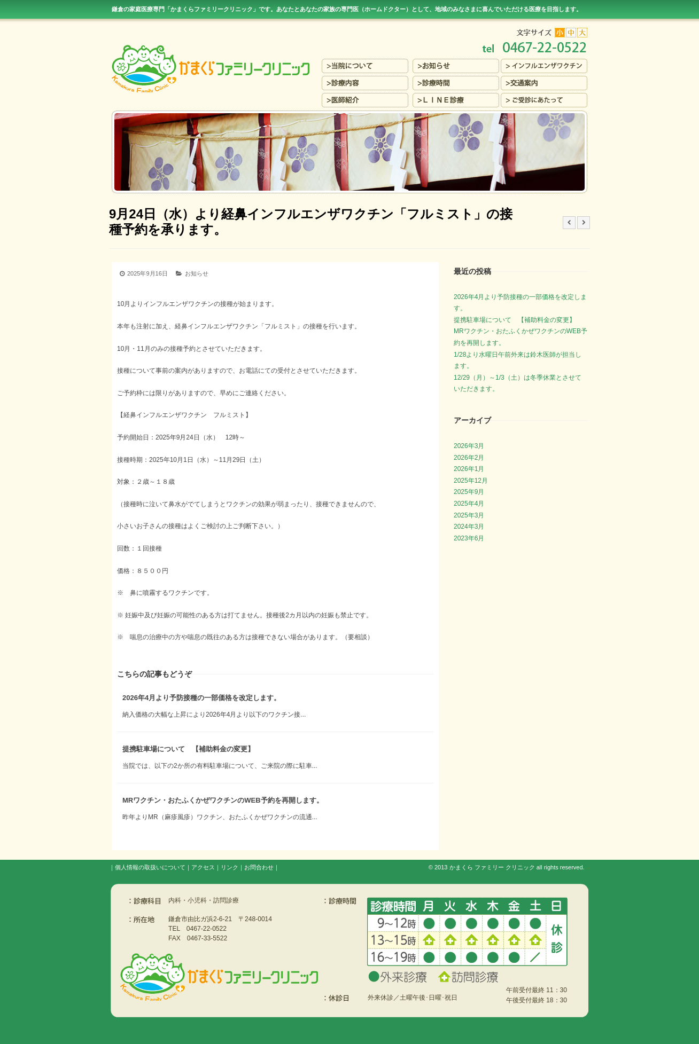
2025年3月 (469, 515)
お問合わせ (259, 867)
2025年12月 (471, 480)
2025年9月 (469, 492)
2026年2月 (469, 457)
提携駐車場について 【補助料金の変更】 (188, 749)
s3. (588, 868)
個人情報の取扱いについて (150, 867)
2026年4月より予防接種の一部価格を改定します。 (201, 698)
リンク (229, 867)
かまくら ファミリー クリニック (492, 867)
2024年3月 (469, 526)
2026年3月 (469, 446)
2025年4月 (469, 503)
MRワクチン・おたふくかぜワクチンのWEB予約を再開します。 (222, 800)
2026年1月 (469, 469)
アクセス (203, 867)
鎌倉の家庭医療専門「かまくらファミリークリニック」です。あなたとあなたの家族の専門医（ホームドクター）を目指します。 (347, 9)
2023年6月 (469, 538)
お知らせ (196, 273)
